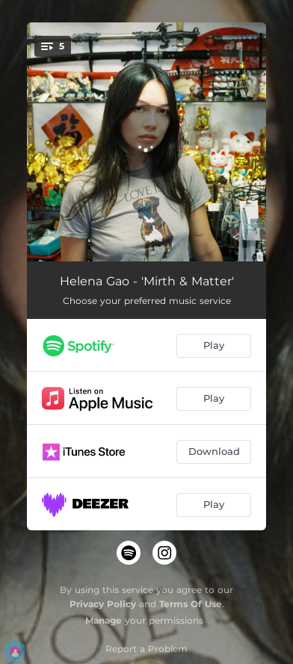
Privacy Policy (103, 603)
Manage (103, 620)
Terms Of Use (190, 603)
